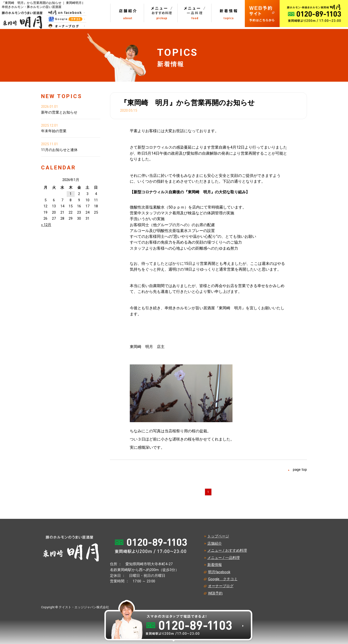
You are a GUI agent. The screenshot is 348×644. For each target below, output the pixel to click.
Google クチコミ (223, 579)
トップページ (218, 536)
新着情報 (214, 565)
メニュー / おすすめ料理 (227, 550)
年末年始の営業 (53, 131)
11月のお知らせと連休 (59, 150)
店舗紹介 (214, 543)
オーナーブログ (220, 586)
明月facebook (219, 572)
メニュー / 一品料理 (223, 558)
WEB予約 (215, 593)
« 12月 (46, 225)
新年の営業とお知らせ (59, 112)
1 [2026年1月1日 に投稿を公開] (71, 194)
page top (300, 469)
